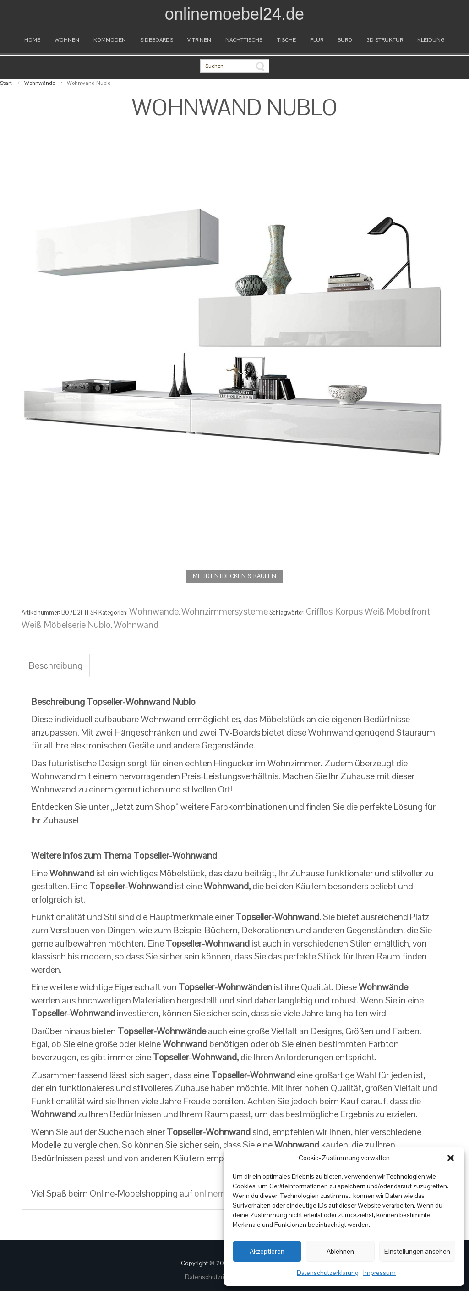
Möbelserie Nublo (77, 625)
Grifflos (319, 611)
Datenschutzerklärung (328, 1273)
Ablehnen (340, 1251)
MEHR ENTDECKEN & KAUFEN (234, 576)
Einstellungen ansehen (417, 1251)
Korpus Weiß (359, 611)
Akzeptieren (267, 1251)
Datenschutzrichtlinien (217, 1277)
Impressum (379, 1273)
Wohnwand (136, 625)
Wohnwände (39, 83)
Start (6, 83)
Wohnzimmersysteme (224, 611)
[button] (450, 1158)
